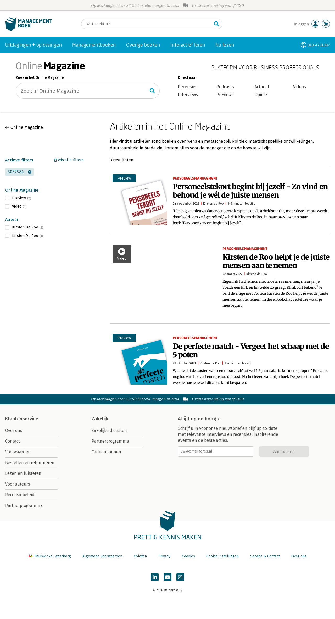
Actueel (262, 86)
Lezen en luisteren (23, 473)
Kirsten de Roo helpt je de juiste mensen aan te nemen (275, 261)
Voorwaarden (18, 451)
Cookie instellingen (222, 556)
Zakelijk (100, 419)
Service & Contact (265, 556)
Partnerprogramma (24, 505)
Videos (299, 86)
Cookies (188, 556)
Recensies (187, 86)
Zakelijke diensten (109, 430)
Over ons (13, 430)
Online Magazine (26, 127)
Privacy (164, 556)
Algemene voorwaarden (102, 556)
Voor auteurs (17, 484)
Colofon (140, 556)
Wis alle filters (71, 160)
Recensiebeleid (20, 494)
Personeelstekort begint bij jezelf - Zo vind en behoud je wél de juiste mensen (250, 191)
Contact (12, 441)
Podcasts (225, 86)
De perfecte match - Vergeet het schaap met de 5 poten (251, 350)
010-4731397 (319, 45)
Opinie (261, 94)
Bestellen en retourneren (29, 462)
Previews (224, 94)
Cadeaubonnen (106, 451)
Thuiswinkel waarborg (50, 556)
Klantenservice (21, 419)
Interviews (188, 94)
